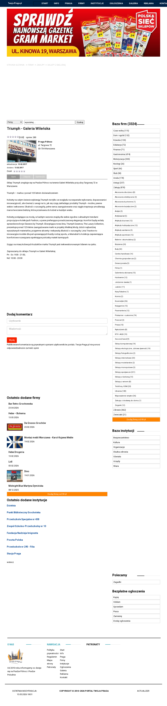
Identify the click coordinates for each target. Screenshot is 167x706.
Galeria (133, 3)
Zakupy (41, 65)
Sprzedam (118, 607)
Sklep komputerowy (123, 344)
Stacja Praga (14, 553)
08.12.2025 (13, 490)
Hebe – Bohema (16, 413)
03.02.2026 (13, 466)
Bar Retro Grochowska (20, 404)
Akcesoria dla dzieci (124, 192)
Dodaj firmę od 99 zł (57, 494)
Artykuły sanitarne (122, 230)
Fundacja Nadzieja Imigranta (22, 533)
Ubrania (118, 391)
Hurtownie (119, 278)
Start (44, 3)
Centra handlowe (122, 254)
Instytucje (97, 3)
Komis (118, 297)
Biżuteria (118, 244)
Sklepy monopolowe (124, 368)
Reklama (149, 3)
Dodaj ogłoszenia (121, 621)
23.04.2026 (13, 408)
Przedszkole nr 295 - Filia (21, 547)
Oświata (117, 456)
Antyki (117, 211)
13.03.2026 (13, 417)
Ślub (115, 173)
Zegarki (118, 405)
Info (56, 3)
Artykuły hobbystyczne (124, 226)
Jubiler (118, 287)
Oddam (116, 602)
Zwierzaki (118, 415)
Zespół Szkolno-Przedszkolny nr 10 (26, 526)
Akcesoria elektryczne (124, 197)
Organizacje (119, 447)
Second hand (121, 339)
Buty (117, 249)
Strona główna (15, 65)
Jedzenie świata (122, 282)
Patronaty (51, 667)
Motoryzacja (119, 159)
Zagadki (117, 582)
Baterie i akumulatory (124, 240)
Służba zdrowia (120, 452)
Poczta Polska (15, 540)
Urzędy (116, 461)
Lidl (10, 462)
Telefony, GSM (121, 386)
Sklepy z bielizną (56, 65)
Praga (68, 3)
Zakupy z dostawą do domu (127, 401)
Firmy (81, 3)
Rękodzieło (120, 330)
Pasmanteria (120, 311)
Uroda (116, 178)
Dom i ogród (119, 135)
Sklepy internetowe (123, 358)
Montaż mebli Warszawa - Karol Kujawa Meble (48, 437)
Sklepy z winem (122, 382)
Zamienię (117, 616)
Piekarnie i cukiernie (124, 315)
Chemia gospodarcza (124, 259)
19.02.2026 (29, 441)
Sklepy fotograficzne (124, 353)
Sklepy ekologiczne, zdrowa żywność (131, 349)
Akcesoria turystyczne (124, 207)
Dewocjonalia (121, 263)
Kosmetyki (119, 301)
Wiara (116, 466)
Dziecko (117, 140)
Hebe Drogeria (16, 452)
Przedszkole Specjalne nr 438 (23, 519)
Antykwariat (119, 216)
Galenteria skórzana (123, 273)
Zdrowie (117, 410)
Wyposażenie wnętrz (123, 396)
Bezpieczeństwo (121, 438)
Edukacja (117, 145)
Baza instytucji (123, 431)
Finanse (117, 150)
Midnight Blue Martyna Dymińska (25, 486)
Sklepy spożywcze (123, 372)
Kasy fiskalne (120, 292)
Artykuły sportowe (122, 235)
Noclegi (117, 164)
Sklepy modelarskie (123, 363)
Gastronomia (119, 154)
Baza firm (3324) (124, 124)
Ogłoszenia (116, 3)
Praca (116, 611)
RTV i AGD (119, 334)
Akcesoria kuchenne (124, 202)
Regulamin (52, 657)
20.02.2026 (29, 427)
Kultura (116, 442)
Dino (26, 471)
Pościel (118, 320)
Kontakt (63, 677)
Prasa (117, 325)
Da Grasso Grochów (35, 423)
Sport (115, 169)
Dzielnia (11, 505)
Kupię (116, 597)
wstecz (10, 562)
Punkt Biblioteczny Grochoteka (23, 512)
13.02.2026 (13, 456)
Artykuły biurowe (122, 221)
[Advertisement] (83, 96)
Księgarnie (119, 306)
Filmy (117, 268)
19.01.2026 (29, 475)
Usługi (116, 183)
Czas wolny (118, 131)
